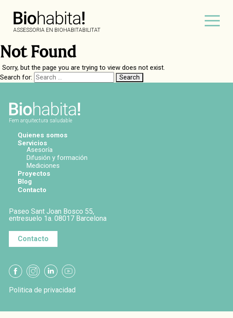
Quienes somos (43, 135)
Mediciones (43, 166)
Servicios (32, 143)
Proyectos (34, 174)
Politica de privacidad (42, 290)
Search (129, 77)
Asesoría (40, 150)
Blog (25, 182)
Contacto (32, 190)
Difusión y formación (57, 158)
